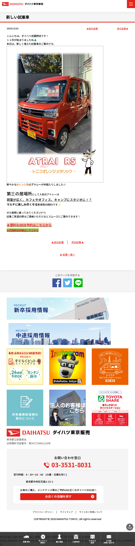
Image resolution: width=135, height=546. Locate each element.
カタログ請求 (92, 541)
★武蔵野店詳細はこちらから (23, 230)
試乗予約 (26, 541)
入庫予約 (75, 541)
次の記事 (121, 28)
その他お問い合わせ (109, 541)
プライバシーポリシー (43, 511)
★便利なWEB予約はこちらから (29, 225)
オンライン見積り (42, 541)
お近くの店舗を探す (58, 496)
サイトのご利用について (90, 511)
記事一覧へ (69, 254)
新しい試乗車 (17, 17)
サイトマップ (66, 511)
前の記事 (93, 28)
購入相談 (59, 541)
